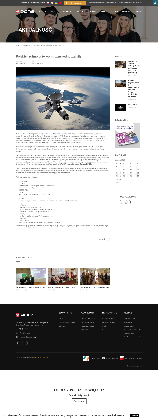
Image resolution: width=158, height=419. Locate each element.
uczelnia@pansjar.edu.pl (37, 2)
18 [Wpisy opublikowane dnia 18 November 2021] (127, 173)
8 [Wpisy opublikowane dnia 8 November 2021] (116, 170)
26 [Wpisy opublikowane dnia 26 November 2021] (131, 176)
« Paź (118, 182)
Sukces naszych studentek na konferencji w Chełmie (31, 287)
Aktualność (20, 64)
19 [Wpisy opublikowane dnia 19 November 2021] (131, 173)
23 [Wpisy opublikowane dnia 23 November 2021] (120, 176)
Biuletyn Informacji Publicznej (131, 358)
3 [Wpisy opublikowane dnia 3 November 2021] (123, 167)
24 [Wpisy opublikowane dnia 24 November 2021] (124, 176)
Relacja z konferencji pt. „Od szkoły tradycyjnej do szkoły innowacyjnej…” (63, 287)
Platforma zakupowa (110, 358)
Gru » (131, 182)
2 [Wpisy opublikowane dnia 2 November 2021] (119, 167)
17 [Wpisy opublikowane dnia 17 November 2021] (124, 173)
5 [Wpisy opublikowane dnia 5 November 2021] (130, 167)
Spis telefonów (25, 333)
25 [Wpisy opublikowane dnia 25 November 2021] (127, 176)
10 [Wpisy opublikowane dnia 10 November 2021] (124, 170)
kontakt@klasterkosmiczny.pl (34, 228)
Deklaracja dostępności (134, 366)
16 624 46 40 (23, 2)
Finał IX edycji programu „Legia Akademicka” (95, 287)
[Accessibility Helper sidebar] (155, 2)
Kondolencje (132, 104)
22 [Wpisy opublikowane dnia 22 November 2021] (117, 176)
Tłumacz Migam (95, 358)
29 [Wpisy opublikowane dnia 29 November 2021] (117, 179)
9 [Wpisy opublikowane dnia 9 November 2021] (119, 170)
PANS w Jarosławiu (40, 357)
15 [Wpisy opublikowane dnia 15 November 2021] (117, 173)
